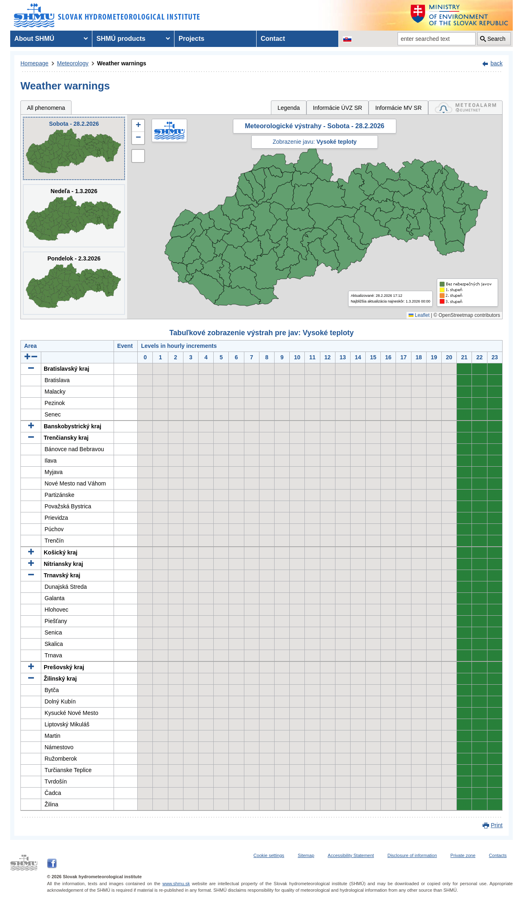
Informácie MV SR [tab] (398, 108)
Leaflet (419, 315)
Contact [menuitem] (273, 38)
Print (497, 825)
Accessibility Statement (351, 855)
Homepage (34, 63)
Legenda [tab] (288, 108)
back (496, 63)
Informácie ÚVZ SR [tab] (337, 108)
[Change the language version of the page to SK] (347, 39)
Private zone (462, 855)
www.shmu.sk (176, 883)
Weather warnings (121, 63)
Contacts (498, 855)
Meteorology (73, 63)
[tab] (465, 107)
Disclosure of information (412, 855)
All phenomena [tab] (46, 108)
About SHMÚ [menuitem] (34, 38)
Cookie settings (268, 855)
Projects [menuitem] (191, 38)
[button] (138, 126)
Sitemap (306, 855)
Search (496, 39)
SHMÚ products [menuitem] (120, 38)
